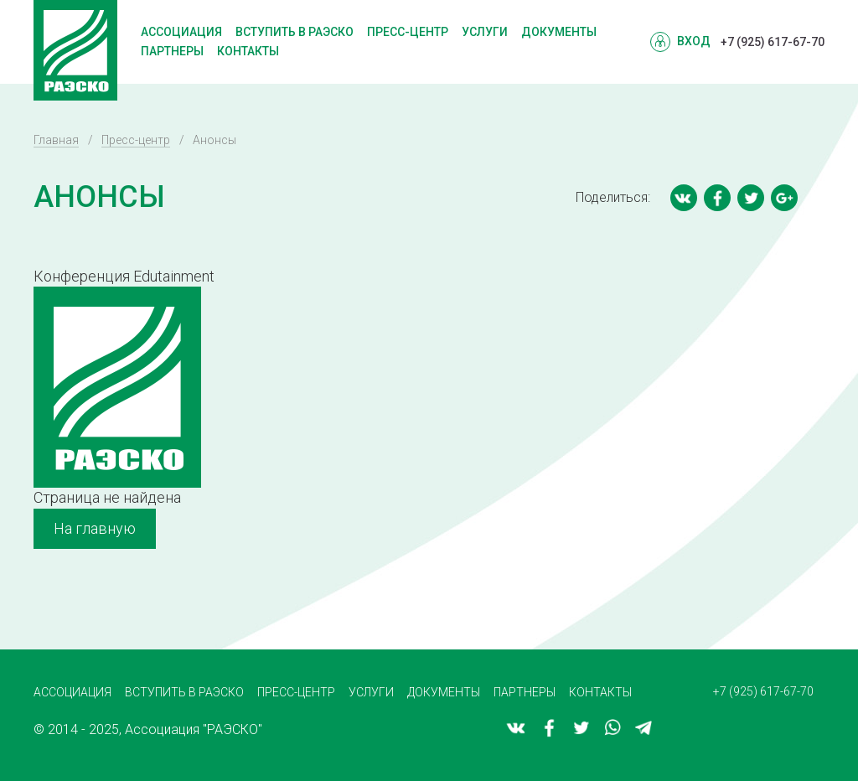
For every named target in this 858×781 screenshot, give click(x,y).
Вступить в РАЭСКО (294, 32)
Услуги (485, 32)
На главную (95, 528)
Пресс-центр (407, 32)
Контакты (248, 51)
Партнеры (172, 51)
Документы (559, 32)
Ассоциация (181, 32)
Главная (56, 140)
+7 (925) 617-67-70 (772, 42)
